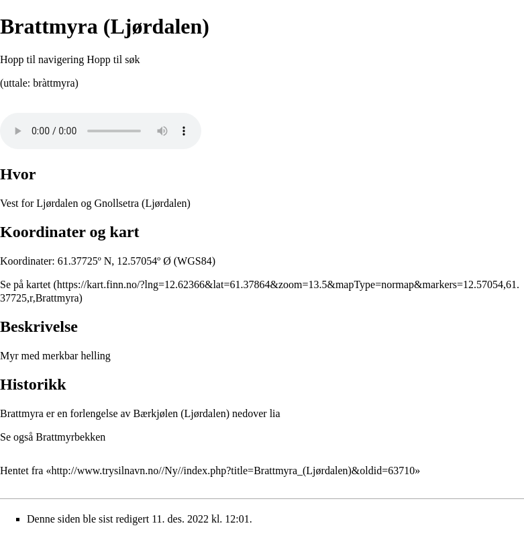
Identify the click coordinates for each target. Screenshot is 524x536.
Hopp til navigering (42, 59)
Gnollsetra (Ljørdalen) (142, 203)
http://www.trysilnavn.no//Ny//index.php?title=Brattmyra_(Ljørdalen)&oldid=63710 (233, 470)
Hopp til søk (113, 59)
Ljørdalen (57, 203)
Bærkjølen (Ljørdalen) (182, 413)
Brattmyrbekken (70, 437)
